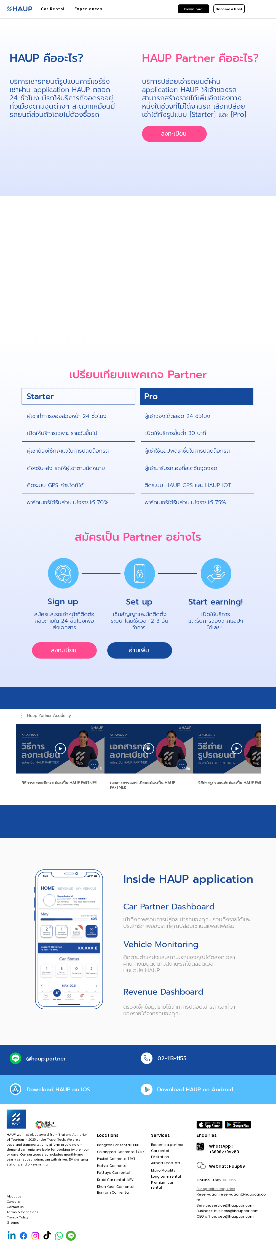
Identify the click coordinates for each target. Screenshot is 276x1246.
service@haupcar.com (233, 1205)
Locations (108, 1135)
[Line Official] (71, 1236)
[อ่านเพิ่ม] (139, 650)
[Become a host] (229, 8)
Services (160, 1135)
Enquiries (207, 1135)
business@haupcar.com (236, 1210)
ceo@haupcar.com (236, 1216)
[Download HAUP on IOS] (58, 1089)
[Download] (193, 8)
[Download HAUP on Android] (195, 1089)
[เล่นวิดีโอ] (60, 748)
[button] (46, 715)
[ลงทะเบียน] (174, 134)
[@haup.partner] (46, 1058)
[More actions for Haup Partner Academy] (46, 715)
